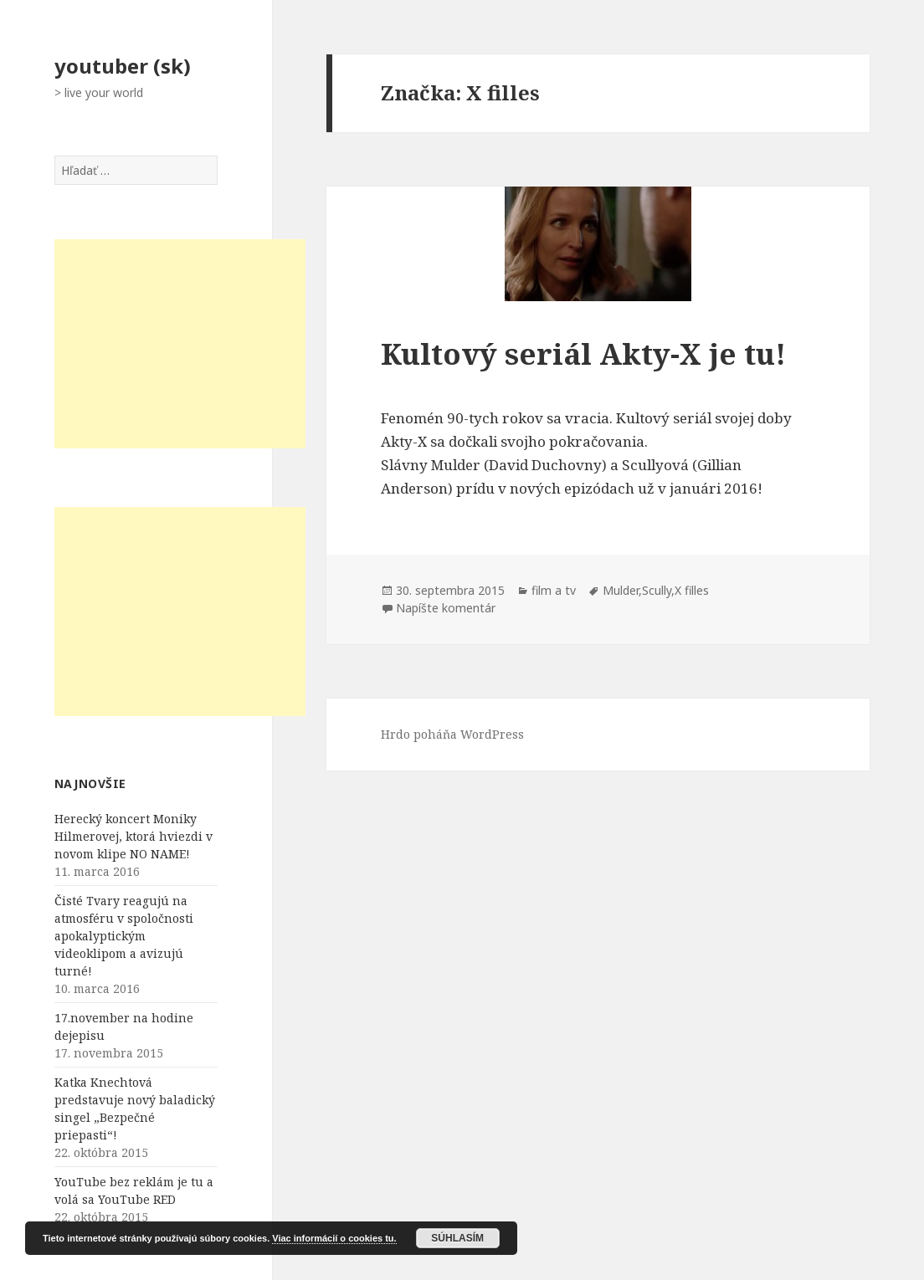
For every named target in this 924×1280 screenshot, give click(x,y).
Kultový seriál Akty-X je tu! (583, 353)
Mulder (621, 590)
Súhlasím (457, 1238)
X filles (692, 590)
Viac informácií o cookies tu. (334, 1238)
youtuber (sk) (122, 65)
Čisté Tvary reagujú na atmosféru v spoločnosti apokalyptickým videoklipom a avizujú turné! (123, 936)
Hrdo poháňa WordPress (452, 734)
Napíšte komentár (445, 608)
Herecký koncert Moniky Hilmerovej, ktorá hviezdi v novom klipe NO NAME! (133, 836)
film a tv (553, 590)
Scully (656, 590)
